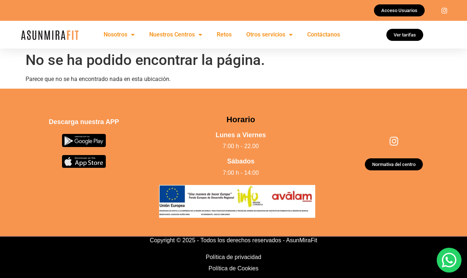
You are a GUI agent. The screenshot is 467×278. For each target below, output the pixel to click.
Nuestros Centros (175, 34)
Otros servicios (269, 34)
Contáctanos (323, 34)
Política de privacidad (233, 257)
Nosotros (119, 34)
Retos (224, 34)
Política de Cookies (234, 268)
